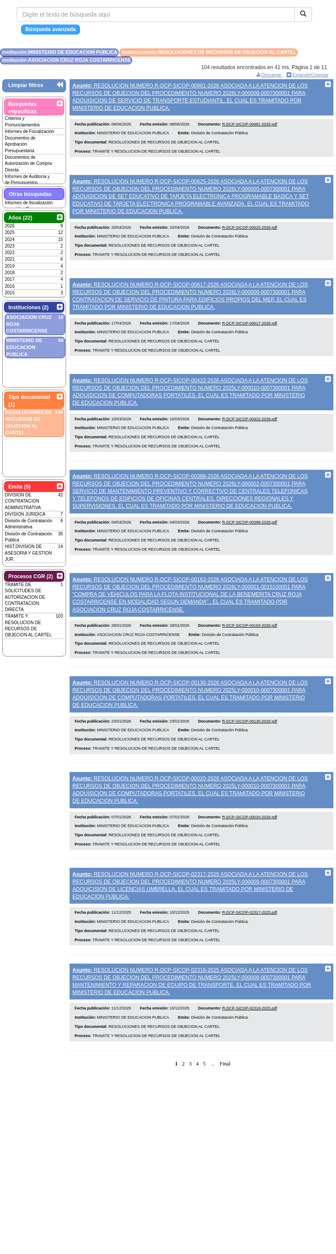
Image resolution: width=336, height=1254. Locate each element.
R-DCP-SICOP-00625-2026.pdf (249, 234)
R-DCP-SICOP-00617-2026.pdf (249, 333)
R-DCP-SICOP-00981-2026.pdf (249, 127)
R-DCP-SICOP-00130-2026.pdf (249, 744)
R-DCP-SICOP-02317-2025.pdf (249, 942)
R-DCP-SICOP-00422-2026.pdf (249, 432)
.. (212, 1097)
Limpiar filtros (25, 85)
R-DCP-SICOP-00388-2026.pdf (249, 538)
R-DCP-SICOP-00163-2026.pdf (249, 645)
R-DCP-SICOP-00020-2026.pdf (249, 843)
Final (225, 1097)
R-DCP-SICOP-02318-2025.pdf (249, 1042)
